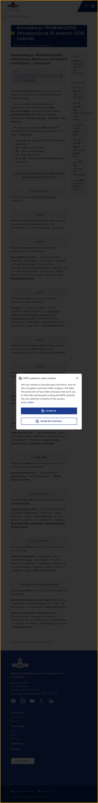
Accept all (49, 411)
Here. (31, 402)
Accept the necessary (49, 421)
